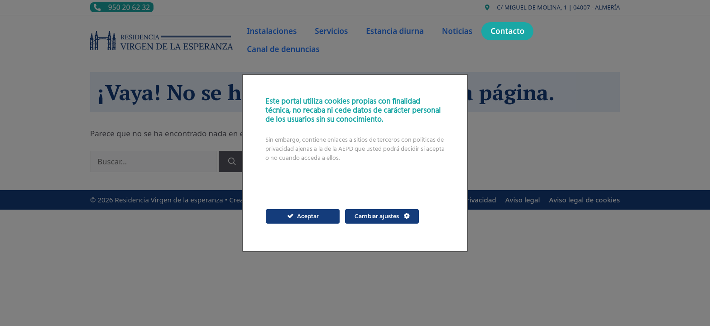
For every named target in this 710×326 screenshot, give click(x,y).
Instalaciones (272, 31)
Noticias (457, 31)
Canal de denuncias (283, 49)
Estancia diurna (395, 31)
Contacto (507, 31)
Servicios (331, 31)
